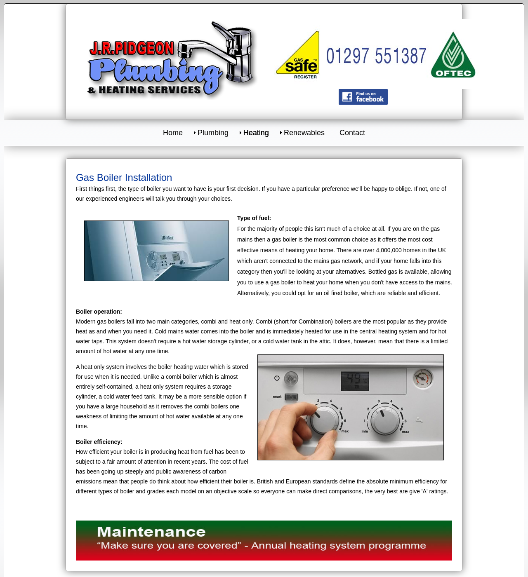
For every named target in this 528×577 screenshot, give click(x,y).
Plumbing (213, 133)
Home (173, 133)
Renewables (304, 133)
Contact (352, 133)
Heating (256, 133)
